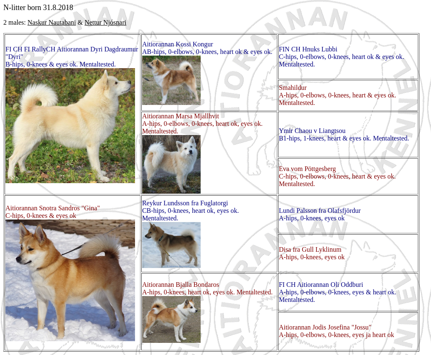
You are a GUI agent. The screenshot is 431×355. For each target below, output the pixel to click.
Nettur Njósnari (105, 22)
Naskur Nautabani (52, 22)
